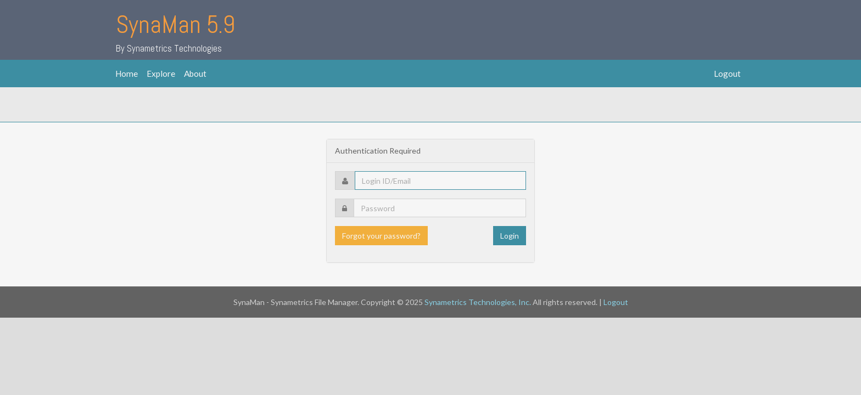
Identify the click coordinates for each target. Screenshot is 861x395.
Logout (727, 73)
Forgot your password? (381, 235)
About (195, 73)
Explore (161, 73)
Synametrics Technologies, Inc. (477, 302)
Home (126, 73)
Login (509, 235)
